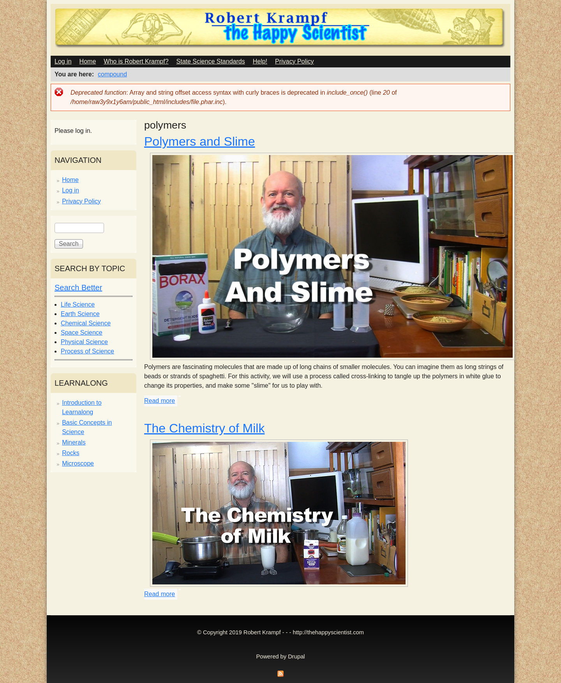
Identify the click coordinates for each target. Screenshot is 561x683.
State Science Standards (210, 61)
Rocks (70, 453)
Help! (260, 61)
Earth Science (80, 314)
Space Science (81, 332)
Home (87, 61)
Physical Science (84, 342)
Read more (159, 400)
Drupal (296, 656)
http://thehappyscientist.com (328, 632)
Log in (63, 61)
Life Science (78, 304)
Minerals (73, 442)
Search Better (78, 287)
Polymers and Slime (199, 141)
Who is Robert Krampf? (136, 61)
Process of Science (87, 351)
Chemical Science (86, 323)
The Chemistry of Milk (204, 428)
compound (112, 74)
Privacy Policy (294, 61)
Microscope (78, 463)
